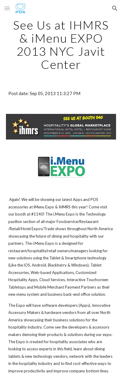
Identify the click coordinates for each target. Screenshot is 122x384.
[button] (7, 8)
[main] (61, 44)
